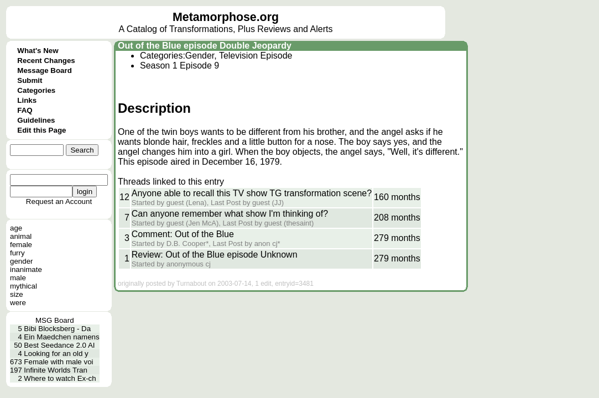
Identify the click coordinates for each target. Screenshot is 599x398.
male (18, 278)
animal (21, 236)
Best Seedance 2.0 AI (59, 345)
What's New (37, 50)
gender (21, 261)
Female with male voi (58, 362)
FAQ (24, 110)
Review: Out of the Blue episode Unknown (215, 254)
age (16, 228)
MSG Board (54, 320)
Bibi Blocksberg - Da (57, 328)
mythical (23, 286)
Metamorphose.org (226, 17)
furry (17, 253)
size (16, 294)
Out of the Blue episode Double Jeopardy (204, 45)
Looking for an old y (56, 353)
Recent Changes (46, 60)
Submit (29, 80)
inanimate (26, 269)
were (18, 302)
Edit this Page (41, 130)
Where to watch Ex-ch (60, 378)
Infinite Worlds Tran (55, 370)
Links (27, 100)
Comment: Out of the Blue (183, 234)
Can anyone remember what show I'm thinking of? (230, 213)
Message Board (44, 70)
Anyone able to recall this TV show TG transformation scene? (252, 193)
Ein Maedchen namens (61, 337)
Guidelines (36, 120)
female (21, 244)
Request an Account (59, 201)
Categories (36, 90)
